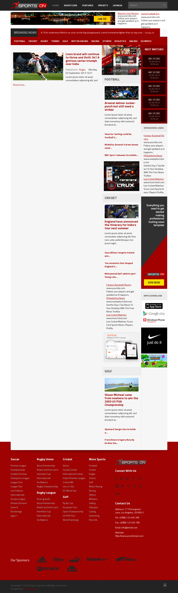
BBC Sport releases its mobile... (121, 155)
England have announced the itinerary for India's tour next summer (121, 224)
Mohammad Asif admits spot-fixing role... (120, 275)
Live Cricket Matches (116, 315)
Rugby (82, 69)
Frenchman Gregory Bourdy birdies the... (119, 441)
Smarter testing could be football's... (118, 135)
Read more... (19, 84)
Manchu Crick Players (128, 13)
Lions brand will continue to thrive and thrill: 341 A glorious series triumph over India (82, 59)
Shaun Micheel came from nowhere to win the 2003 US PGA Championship (121, 399)
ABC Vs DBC (154, 58)
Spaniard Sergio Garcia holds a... (120, 430)
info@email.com (129, 527)
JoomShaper (30, 588)
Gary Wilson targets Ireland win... (119, 254)
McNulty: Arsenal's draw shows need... (121, 146)
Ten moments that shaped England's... (119, 264)
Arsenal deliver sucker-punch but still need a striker (120, 106)
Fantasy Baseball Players (118, 284)
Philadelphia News (115, 298)
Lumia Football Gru (150, 13)
